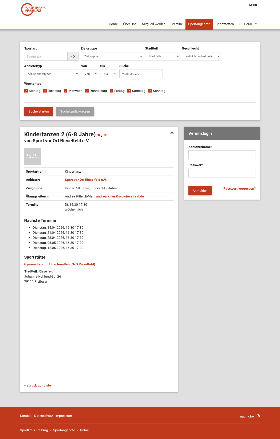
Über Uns (129, 24)
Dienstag (54, 91)
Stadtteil (151, 48)
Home (113, 24)
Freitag (119, 91)
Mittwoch (75, 91)
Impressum (63, 416)
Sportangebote (199, 24)
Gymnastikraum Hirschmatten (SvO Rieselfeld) (59, 264)
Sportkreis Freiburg (34, 430)
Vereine (177, 24)
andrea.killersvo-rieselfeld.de (120, 196)
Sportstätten (225, 24)
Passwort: (196, 165)
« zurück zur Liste (37, 385)
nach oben (248, 416)
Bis (102, 66)
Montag (34, 91)
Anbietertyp (33, 66)
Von (84, 66)
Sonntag (159, 91)
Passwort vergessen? (239, 189)
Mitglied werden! (154, 24)
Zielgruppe (89, 48)
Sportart (30, 48)
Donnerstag (98, 91)
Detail (84, 430)
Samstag (138, 91)
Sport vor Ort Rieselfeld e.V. (86, 180)
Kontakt (26, 416)
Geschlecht (190, 48)
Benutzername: (200, 147)
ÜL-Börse (246, 24)
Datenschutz (43, 416)
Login (253, 4)
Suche (124, 66)
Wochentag (32, 84)
